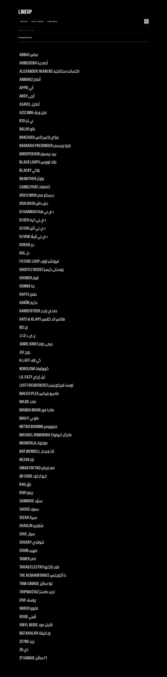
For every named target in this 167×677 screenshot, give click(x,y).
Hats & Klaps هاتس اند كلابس (42, 319)
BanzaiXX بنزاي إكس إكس (39, 138)
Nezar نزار (26, 460)
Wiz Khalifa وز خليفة (35, 633)
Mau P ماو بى (29, 419)
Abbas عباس (28, 55)
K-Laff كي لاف (30, 361)
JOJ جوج (25, 353)
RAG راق (25, 485)
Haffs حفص (28, 295)
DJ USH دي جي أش (32, 229)
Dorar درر (26, 245)
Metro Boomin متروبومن (38, 427)
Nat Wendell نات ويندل (36, 452)
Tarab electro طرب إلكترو (39, 567)
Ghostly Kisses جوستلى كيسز (41, 270)
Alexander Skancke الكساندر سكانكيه (49, 72)
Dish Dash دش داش (33, 204)
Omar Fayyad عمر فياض (37, 468)
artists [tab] (24, 22)
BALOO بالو (27, 129)
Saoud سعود (29, 510)
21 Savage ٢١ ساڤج (33, 658)
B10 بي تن (26, 121)
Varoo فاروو (28, 609)
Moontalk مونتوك (33, 443)
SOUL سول (27, 534)
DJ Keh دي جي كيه (32, 220)
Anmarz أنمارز (30, 80)
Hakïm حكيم (28, 303)
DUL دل (24, 253)
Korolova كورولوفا (34, 369)
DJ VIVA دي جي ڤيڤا (33, 237)
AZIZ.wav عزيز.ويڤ (33, 113)
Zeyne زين (26, 642)
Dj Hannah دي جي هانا (36, 212)
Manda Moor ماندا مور (36, 410)
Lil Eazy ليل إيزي (32, 377)
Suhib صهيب (28, 551)
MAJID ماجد (27, 402)
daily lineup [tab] (37, 22)
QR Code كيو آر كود (33, 476)
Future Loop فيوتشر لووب (39, 262)
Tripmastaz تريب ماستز (37, 592)
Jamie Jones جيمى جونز (36, 344)
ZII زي (23, 650)
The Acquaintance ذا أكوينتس (42, 576)
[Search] (146, 21)
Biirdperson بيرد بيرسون (37, 154)
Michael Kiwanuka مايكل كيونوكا (45, 435)
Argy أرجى (27, 96)
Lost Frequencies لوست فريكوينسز (46, 386)
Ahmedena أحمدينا (33, 63)
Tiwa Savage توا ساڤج (36, 584)
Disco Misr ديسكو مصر (36, 196)
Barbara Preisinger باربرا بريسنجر (45, 146)
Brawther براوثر (31, 179)
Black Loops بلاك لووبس (37, 162)
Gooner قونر (29, 278)
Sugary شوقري (31, 543)
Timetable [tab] (52, 22)
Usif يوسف (27, 600)
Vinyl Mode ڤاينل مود (36, 625)
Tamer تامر (27, 559)
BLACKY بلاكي (29, 171)
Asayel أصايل (29, 105)
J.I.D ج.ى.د (27, 336)
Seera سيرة (28, 518)
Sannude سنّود (30, 501)
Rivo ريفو (26, 493)
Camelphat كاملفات (34, 187)
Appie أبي (26, 88)
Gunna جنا (27, 286)
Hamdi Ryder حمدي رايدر (38, 311)
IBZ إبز (23, 328)
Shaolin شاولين (31, 526)
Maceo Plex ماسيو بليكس (39, 394)
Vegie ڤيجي (27, 617)
